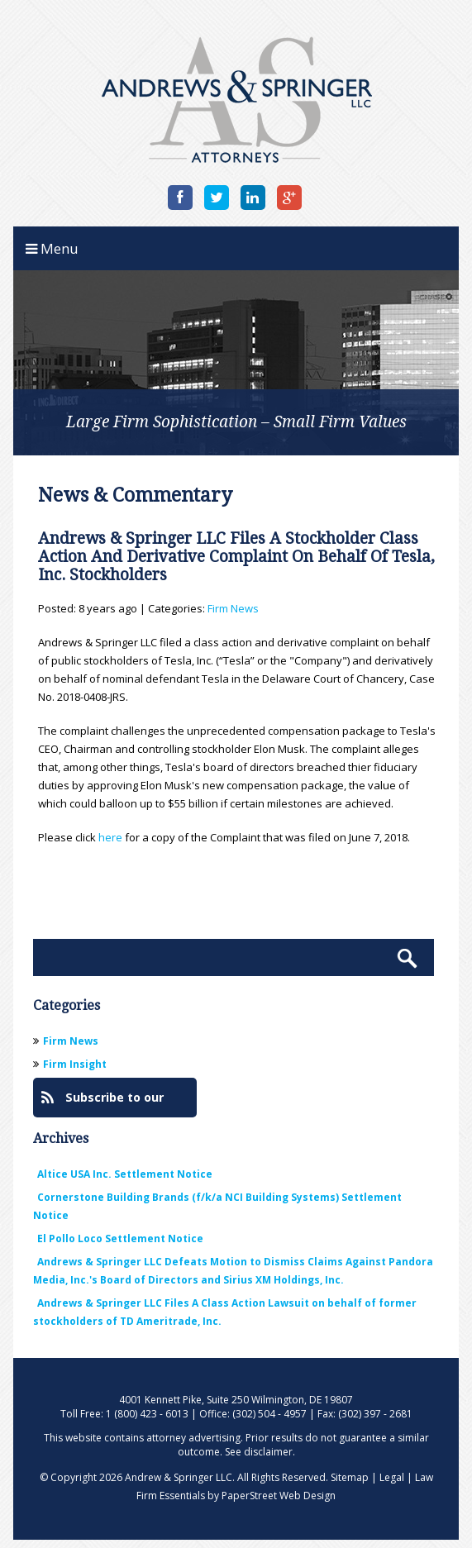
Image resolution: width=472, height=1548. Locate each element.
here (110, 837)
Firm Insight (75, 1064)
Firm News (233, 608)
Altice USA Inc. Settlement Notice (124, 1174)
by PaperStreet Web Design (271, 1495)
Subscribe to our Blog (102, 1103)
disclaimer (268, 1452)
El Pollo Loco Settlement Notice (120, 1238)
